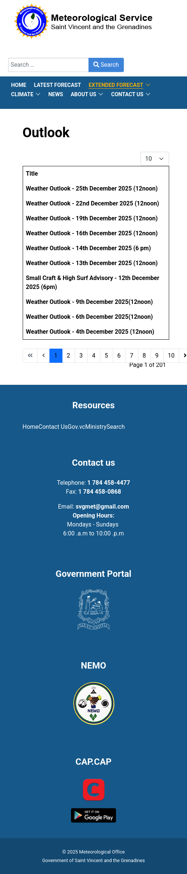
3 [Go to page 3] (81, 355)
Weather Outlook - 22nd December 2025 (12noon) (92, 203)
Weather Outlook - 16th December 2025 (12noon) (92, 233)
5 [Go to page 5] (106, 355)
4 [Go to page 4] (94, 355)
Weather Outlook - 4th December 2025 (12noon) (90, 331)
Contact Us (53, 426)
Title (32, 173)
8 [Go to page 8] (144, 355)
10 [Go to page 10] (171, 355)
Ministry (95, 426)
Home (31, 426)
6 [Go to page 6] (119, 355)
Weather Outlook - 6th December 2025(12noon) (89, 316)
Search (106, 64)
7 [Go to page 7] (131, 355)
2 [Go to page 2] (68, 355)
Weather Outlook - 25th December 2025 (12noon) (92, 188)
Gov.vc (76, 426)
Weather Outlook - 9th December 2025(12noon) (89, 301)
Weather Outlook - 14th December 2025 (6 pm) (88, 248)
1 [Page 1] (56, 355)
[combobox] (48, 65)
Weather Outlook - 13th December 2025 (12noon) (92, 263)
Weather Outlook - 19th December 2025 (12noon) (92, 218)
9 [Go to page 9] (157, 355)
